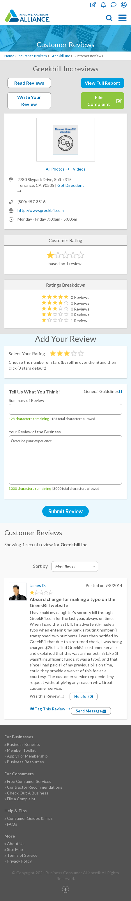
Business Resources (25, 761)
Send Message (91, 711)
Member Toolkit (21, 750)
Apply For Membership (27, 755)
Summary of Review (26, 400)
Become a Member (103, 5)
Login (124, 5)
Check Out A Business (27, 792)
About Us (15, 843)
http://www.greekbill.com (40, 210)
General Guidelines (101, 391)
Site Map (15, 849)
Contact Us (113, 5)
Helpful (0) (83, 696)
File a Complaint (21, 798)
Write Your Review (29, 100)
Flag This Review (50, 708)
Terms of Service (22, 855)
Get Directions (70, 185)
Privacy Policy (19, 861)
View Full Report (102, 83)
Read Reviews (29, 83)
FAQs (12, 824)
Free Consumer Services (29, 781)
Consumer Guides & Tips (30, 818)
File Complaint (93, 5)
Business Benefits (23, 744)
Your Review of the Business (35, 431)
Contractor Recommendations (34, 787)
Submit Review (65, 511)
